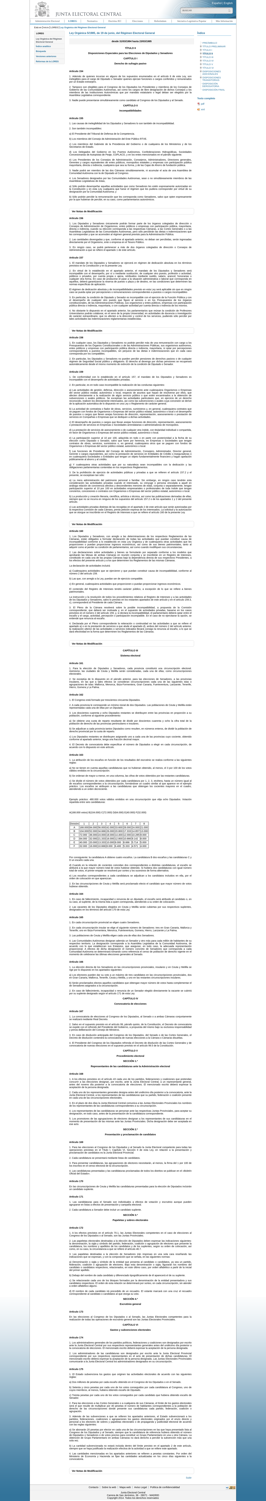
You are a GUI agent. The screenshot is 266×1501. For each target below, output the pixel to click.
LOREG (72, 21)
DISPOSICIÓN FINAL (214, 90)
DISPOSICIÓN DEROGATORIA (210, 85)
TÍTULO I (207, 50)
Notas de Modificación (87, 211)
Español (217, 3)
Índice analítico (43, 46)
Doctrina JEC (114, 21)
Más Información (224, 21)
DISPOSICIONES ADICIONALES (211, 72)
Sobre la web (109, 1487)
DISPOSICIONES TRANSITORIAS (211, 78)
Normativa (92, 21)
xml (203, 109)
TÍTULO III (208, 57)
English (228, 3)
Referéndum (160, 21)
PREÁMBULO (210, 43)
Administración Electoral (47, 21)
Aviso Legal (140, 1487)
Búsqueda (41, 51)
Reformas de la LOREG (47, 61)
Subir (189, 1477)
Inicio (46, 27)
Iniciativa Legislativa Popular (191, 21)
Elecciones (137, 21)
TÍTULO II (208, 53)
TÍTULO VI (208, 68)
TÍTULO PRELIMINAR (214, 46)
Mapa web (125, 1487)
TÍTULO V (208, 64)
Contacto (94, 1487)
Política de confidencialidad (165, 1487)
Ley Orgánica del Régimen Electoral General (49, 40)
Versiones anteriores (46, 56)
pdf (202, 103)
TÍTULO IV (208, 60)
